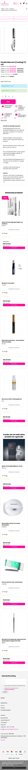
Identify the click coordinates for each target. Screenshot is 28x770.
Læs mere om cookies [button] (8, 765)
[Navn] (14, 680)
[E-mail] (14, 683)
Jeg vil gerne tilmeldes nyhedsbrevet (14, 685)
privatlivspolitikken (9, 689)
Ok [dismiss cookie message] (14, 767)
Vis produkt (14, 247)
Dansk (16, 3)
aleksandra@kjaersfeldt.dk (11, 729)
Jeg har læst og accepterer (11, 688)
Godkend (5, 692)
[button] (14, 18)
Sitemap (3, 740)
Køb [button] (8, 102)
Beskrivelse (4, 120)
